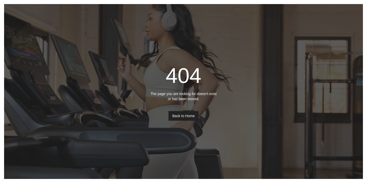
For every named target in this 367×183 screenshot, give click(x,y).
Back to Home (183, 116)
